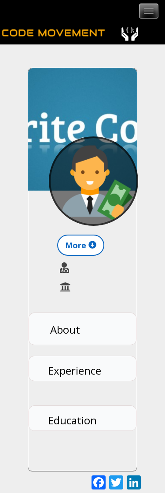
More (80, 245)
